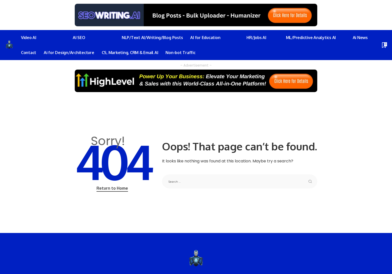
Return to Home (112, 188)
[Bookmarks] (384, 45)
